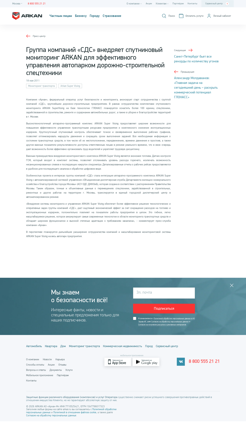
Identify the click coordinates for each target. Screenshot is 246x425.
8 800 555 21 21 (206, 366)
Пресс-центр (39, 36)
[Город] (17, 3)
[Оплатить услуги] (189, 16)
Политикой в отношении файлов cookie (74, 416)
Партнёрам (177, 3)
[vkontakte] (183, 365)
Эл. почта (144, 293)
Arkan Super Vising (70, 85)
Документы (56, 373)
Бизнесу (86, 16)
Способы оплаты (35, 368)
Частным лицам (63, 16)
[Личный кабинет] (218, 16)
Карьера (60, 363)
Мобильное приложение (39, 379)
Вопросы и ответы (36, 373)
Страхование (123, 16)
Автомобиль (34, 351)
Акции (147, 3)
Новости (47, 363)
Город (163, 351)
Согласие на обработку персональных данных (51, 419)
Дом (69, 351)
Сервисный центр (217, 3)
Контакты (192, 3)
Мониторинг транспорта (41, 85)
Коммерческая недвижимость (133, 351)
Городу (102, 16)
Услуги (69, 373)
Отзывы (62, 368)
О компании (32, 363)
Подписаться (164, 309)
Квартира (54, 351)
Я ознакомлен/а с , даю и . (165, 324)
